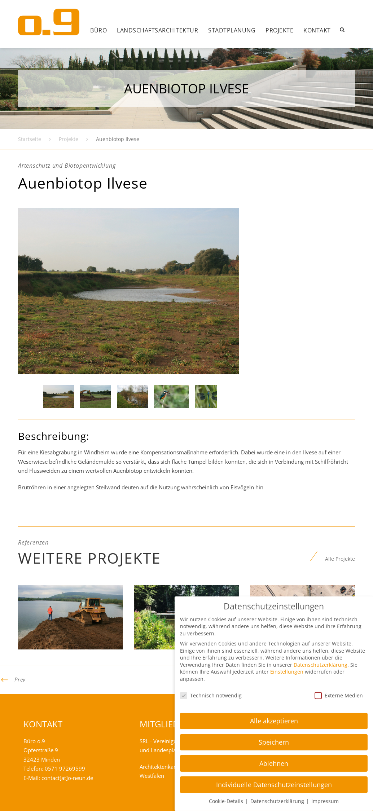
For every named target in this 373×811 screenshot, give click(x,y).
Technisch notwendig (211, 665)
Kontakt (317, 30)
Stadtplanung (231, 30)
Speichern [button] (274, 712)
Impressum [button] (325, 771)
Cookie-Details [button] (227, 771)
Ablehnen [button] (273, 733)
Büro (98, 30)
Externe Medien (339, 665)
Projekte (279, 30)
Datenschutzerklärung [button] (278, 771)
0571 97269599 (65, 768)
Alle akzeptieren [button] (274, 691)
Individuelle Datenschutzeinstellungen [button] (274, 754)
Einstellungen (286, 642)
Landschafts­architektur (157, 30)
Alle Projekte (340, 558)
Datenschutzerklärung (320, 634)
